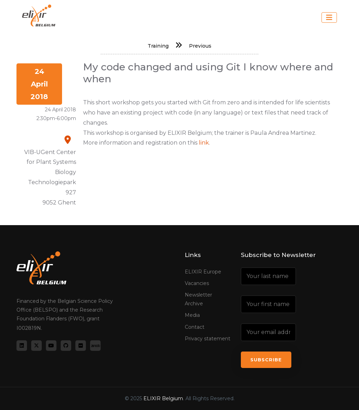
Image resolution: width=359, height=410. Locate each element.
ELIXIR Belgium (163, 398)
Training (158, 46)
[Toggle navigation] (329, 17)
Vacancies (197, 283)
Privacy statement (207, 338)
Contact (194, 327)
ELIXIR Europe (203, 272)
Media (192, 315)
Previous (200, 46)
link (204, 142)
